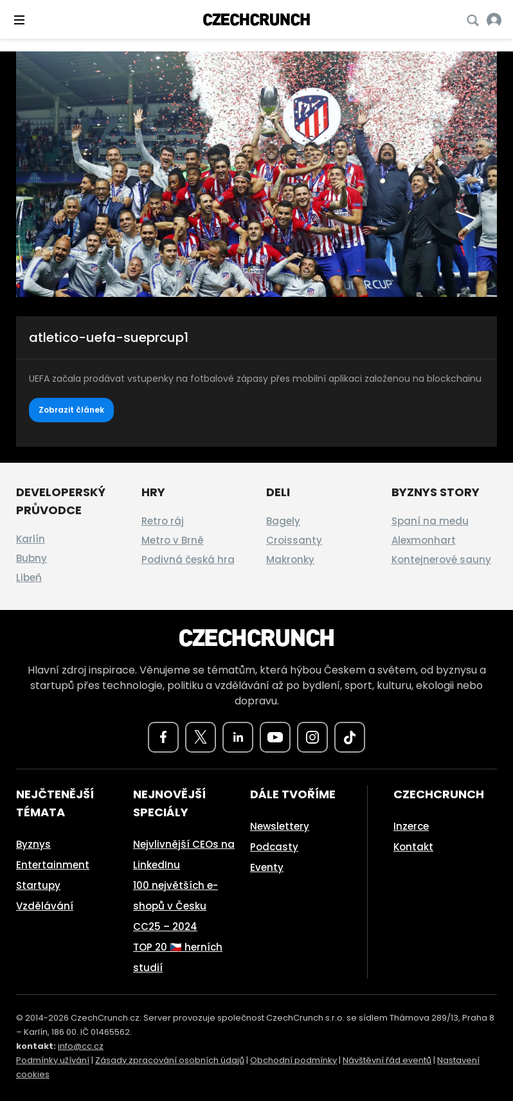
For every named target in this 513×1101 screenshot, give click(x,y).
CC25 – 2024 (165, 926)
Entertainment (52, 865)
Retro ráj (162, 521)
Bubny (31, 558)
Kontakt (413, 847)
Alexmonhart (424, 540)
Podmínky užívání (52, 1060)
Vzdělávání (44, 906)
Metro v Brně (172, 540)
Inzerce (411, 826)
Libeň (29, 577)
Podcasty (274, 847)
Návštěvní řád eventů (387, 1060)
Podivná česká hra (188, 559)
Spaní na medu (430, 521)
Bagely (283, 521)
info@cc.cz (81, 1046)
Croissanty (294, 540)
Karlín (30, 539)
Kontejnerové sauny (441, 559)
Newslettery (279, 826)
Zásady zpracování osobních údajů (169, 1060)
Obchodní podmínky (293, 1060)
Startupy (38, 885)
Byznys (33, 844)
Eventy (267, 867)
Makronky (290, 559)
